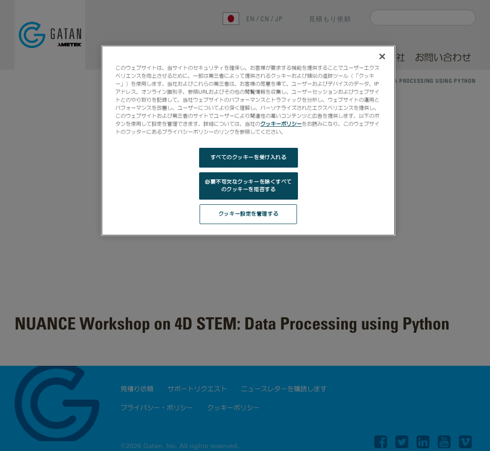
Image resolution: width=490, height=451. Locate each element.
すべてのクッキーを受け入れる (248, 157)
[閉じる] (382, 56)
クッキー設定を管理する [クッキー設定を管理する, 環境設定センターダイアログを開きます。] (248, 213)
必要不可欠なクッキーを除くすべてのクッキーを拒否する (248, 185)
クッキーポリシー (281, 124)
